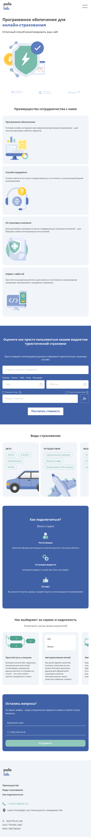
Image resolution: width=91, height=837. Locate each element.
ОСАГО (11, 454)
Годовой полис (12, 392)
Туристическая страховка (58, 454)
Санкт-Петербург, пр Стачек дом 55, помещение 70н (35, 810)
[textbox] (45, 370)
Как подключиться (12, 794)
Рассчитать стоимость (45, 411)
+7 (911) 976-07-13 (17, 804)
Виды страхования (12, 789)
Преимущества (10, 785)
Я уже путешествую (77, 392)
